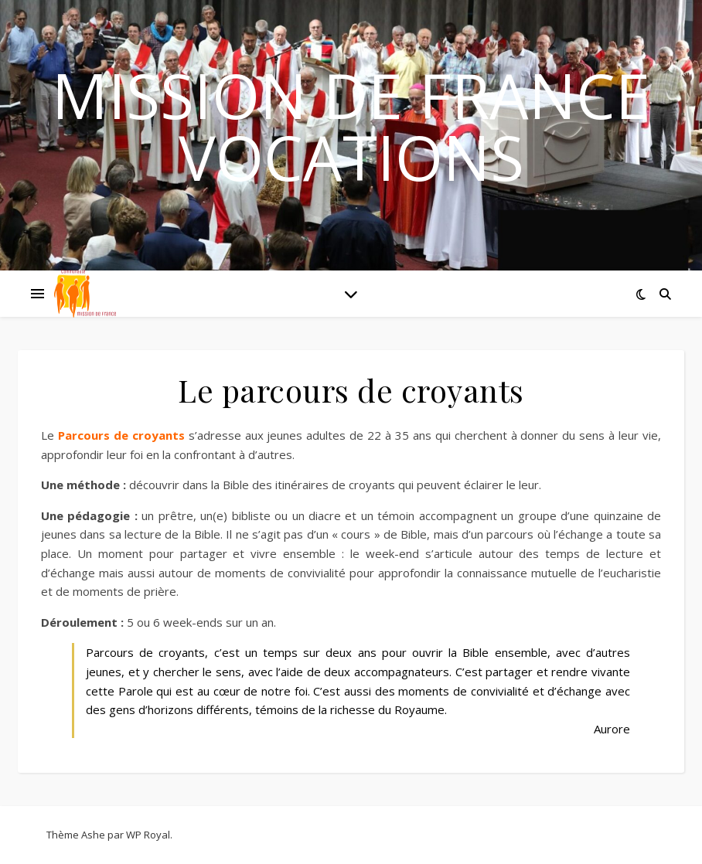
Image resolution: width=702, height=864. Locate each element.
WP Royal (148, 835)
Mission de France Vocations (351, 126)
